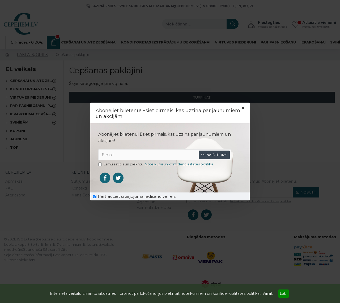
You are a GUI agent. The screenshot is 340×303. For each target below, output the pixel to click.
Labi (283, 293)
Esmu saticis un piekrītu (156, 164)
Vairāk (267, 293)
